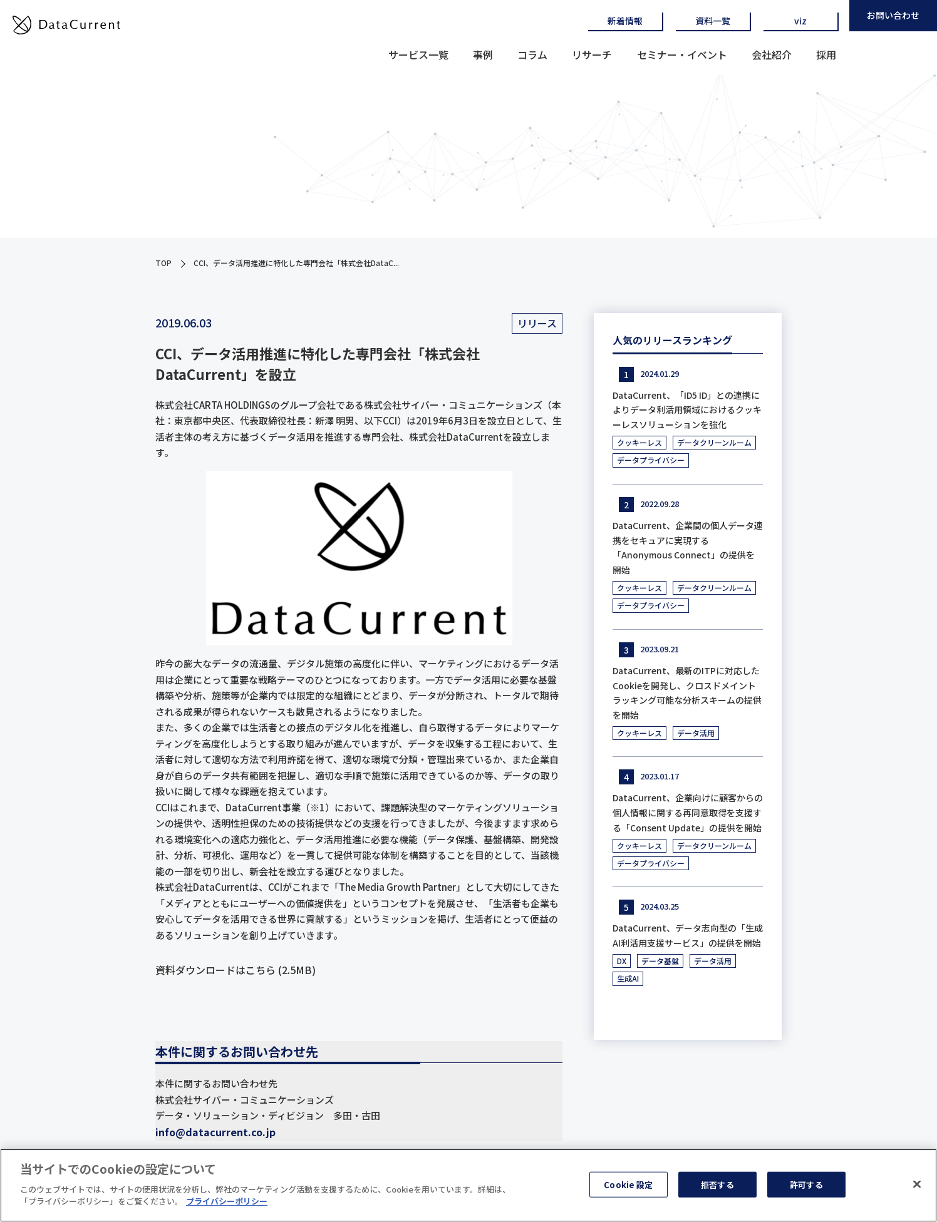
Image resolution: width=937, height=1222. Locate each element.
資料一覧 (712, 20)
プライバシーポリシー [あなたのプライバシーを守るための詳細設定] (226, 1207)
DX (621, 960)
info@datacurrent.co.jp (215, 1131)
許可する (806, 1189)
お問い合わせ (893, 15)
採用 (826, 54)
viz (800, 20)
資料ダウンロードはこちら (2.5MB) (235, 969)
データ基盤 (660, 960)
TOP (163, 262)
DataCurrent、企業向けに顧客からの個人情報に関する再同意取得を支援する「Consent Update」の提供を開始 (688, 812)
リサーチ (592, 54)
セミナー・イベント (682, 54)
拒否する (717, 1189)
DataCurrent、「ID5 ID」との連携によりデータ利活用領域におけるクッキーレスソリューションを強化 (687, 410)
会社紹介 (772, 54)
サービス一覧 (418, 54)
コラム (532, 54)
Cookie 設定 (628, 1189)
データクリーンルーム (714, 442)
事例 (483, 54)
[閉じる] (917, 1189)
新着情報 (625, 20)
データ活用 (696, 732)
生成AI (628, 978)
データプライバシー (651, 459)
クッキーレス (639, 442)
